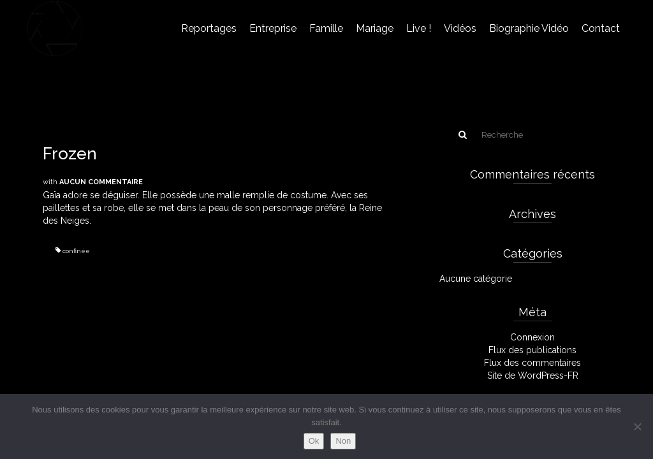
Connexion (532, 337)
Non (343, 441)
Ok (314, 441)
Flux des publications (532, 350)
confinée (76, 250)
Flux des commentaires (532, 363)
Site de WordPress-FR (532, 375)
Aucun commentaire (101, 182)
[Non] (637, 426)
